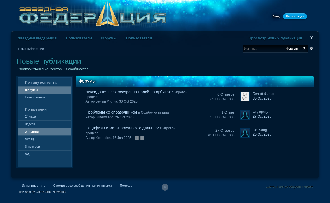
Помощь (126, 185)
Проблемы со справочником (111, 112)
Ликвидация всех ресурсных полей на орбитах (128, 92)
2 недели (32, 131)
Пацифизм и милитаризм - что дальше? (122, 128)
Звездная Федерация (37, 38)
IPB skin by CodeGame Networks (42, 191)
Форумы (109, 38)
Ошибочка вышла (155, 112)
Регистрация (295, 16)
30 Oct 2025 (262, 98)
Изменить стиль (33, 185)
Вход (276, 16)
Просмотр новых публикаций (275, 38)
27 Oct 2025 (262, 116)
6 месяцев (32, 146)
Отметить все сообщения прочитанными (82, 185)
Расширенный (311, 48)
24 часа (30, 116)
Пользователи (79, 38)
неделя (30, 124)
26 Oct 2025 (262, 134)
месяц (29, 139)
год (27, 154)
